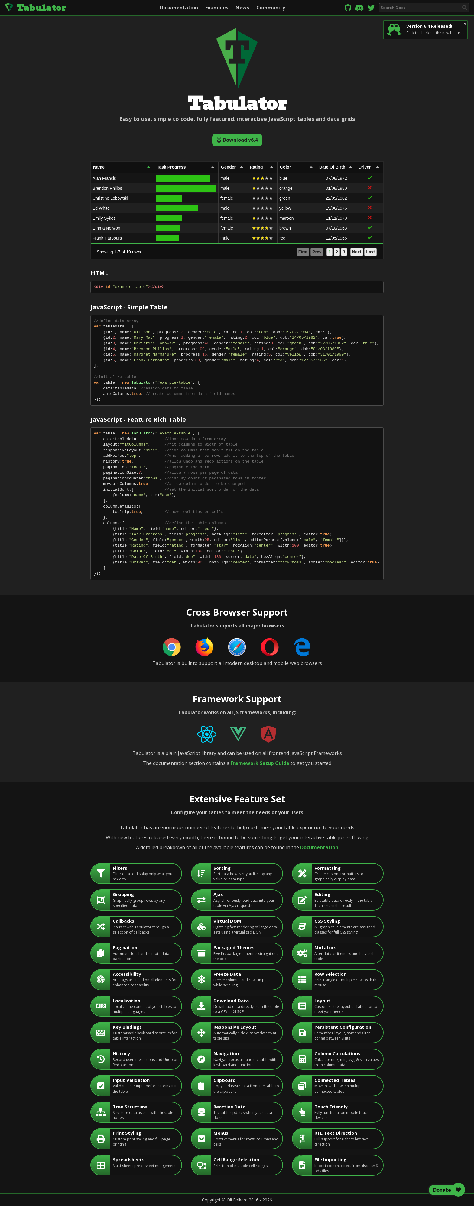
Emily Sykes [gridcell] (104, 218)
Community (270, 7)
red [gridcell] (282, 238)
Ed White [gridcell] (101, 208)
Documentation (179, 7)
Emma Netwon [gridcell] (106, 228)
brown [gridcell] (285, 228)
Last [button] (370, 252)
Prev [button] (316, 252)
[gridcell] (186, 178)
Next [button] (356, 252)
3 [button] (344, 252)
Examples (216, 7)
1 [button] (329, 252)
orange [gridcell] (286, 188)
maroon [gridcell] (286, 218)
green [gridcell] (284, 198)
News (242, 7)
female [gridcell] (226, 198)
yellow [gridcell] (285, 208)
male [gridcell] (224, 178)
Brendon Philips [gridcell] (107, 188)
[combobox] (424, 7)
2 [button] (337, 252)
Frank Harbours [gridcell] (107, 238)
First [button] (302, 252)
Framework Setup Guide (260, 763)
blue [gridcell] (283, 178)
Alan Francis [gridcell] (104, 178)
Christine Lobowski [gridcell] (110, 198)
